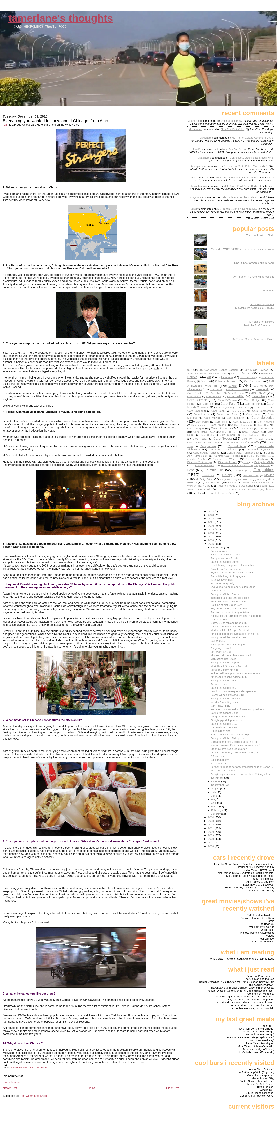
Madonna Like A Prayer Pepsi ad (230, 630)
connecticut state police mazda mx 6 (251, 157)
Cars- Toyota (222, 438)
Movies (269, 475)
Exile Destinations (204, 465)
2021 (211, 522)
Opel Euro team (220, 619)
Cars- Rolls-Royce (204, 431)
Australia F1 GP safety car (259, 325)
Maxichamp (195, 129)
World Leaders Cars (222, 493)
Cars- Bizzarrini (236, 393)
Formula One (214, 470)
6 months (268, 290)
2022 (211, 518)
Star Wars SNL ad (221, 651)
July (214, 792)
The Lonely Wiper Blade (260, 235)
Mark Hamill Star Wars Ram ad (229, 666)
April (214, 802)
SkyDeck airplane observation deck (231, 655)
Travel (44, 1067)
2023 (211, 515)
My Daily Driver (204, 479)
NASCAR (261, 479)
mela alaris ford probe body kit (242, 186)
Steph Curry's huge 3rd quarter (229, 748)
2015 (211, 543)
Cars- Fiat (208, 403)
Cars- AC (258, 386)
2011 (211, 828)
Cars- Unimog (194, 442)
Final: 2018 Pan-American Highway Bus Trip (245, 465)
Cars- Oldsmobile (243, 425)
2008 (211, 838)
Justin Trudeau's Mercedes (226, 554)
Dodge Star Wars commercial (228, 716)
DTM (246, 462)
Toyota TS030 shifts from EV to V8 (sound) (235, 745)
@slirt (195, 208)
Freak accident (219, 684)
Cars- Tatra (268, 435)
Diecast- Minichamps (199, 462)
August (215, 788)
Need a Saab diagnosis (224, 702)
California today (220, 759)
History (227, 475)
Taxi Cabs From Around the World (238, 489)
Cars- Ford (228, 403)
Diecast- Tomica (227, 462)
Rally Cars (204, 485)
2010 (211, 831)
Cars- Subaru (228, 434)
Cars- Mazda (212, 417)
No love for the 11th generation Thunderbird (236, 615)
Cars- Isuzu (261, 407)
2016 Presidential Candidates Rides (206, 373)
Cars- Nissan (218, 424)
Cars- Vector (213, 442)
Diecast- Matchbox (257, 458)
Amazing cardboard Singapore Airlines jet (235, 633)
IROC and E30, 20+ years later (229, 601)
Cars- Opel (263, 425)
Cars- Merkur (202, 421)
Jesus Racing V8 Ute (262, 304)
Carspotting (208, 446)
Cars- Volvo (231, 442)
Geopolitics (263, 469)
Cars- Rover (229, 432)
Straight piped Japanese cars (228, 720)
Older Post (172, 1088)
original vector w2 (232, 120)
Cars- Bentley (195, 393)
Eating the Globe (264, 462)
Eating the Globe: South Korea (228, 637)
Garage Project (241, 470)
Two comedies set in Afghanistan (230, 612)
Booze (204, 381)
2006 (211, 846)
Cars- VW (252, 442)
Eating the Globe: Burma (225, 561)
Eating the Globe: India (224, 680)
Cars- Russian (250, 431)
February (216, 810)
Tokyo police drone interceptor (228, 644)
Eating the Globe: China (224, 712)
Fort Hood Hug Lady (222, 583)
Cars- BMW (257, 393)
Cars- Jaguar (195, 410)
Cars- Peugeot (195, 428)
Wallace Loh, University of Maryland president (237, 709)
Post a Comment (12, 1082)
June (214, 795)
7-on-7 (234, 373)
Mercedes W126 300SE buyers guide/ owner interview (242, 249)
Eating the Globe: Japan (225, 662)
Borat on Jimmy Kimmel (224, 669)
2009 (211, 835)
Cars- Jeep (218, 410)
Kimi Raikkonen (250, 475)
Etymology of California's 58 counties (232, 572)
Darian (193, 177)
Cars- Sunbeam (250, 435)
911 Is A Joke (218, 763)
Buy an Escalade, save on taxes (229, 608)
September (218, 784)
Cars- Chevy (259, 396)
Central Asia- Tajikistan (206, 452)
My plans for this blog (261, 321)
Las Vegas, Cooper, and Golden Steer (233, 586)
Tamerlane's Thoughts (60, 18)
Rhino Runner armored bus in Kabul (253, 262)
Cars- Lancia (201, 414)
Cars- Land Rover (227, 414)
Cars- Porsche (221, 428)
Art (209, 377)
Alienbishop (195, 120)
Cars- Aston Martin (237, 389)
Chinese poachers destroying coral (231, 626)
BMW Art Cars (248, 377)
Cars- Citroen (197, 400)
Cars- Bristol (194, 396)
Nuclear (232, 482)
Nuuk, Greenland (220, 730)
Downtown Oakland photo (226, 569)
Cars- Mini (221, 421)
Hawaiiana (208, 475)
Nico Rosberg (213, 482)
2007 (211, 842)
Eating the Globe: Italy (223, 687)
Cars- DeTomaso (227, 400)
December (217, 547)
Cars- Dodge (252, 400)
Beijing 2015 (218, 640)
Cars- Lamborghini (263, 410)
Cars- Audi (262, 389)
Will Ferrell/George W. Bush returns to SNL (236, 673)
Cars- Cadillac (235, 396)
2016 (211, 540)
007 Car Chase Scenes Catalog (218, 369)
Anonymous (198, 166)
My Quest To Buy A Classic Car (236, 479)
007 (189, 369)
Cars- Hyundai (224, 407)
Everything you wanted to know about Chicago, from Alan (55, 120)
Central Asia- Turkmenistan (243, 452)
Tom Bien (198, 149)
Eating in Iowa (219, 551)
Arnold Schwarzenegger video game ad (234, 691)
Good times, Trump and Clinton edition (233, 565)
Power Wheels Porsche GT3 (227, 694)
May (214, 799)
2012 (211, 824)
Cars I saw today (220, 705)
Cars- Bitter (216, 393)
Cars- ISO (243, 407)
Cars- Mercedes (262, 417)
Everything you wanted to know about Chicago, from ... (242, 774)
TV (199, 493)
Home (91, 1088)
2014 (211, 817)
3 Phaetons (217, 756)
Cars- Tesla (199, 438)
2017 (211, 536)
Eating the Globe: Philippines (227, 738)
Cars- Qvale (247, 428)
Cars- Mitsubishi (242, 421)
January (216, 813)
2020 (211, 525)
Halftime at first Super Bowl (226, 604)
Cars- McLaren (236, 417)
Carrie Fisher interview (224, 727)
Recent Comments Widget (264, 218)
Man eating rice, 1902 (223, 658)
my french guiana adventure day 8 (252, 137)
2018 (211, 533)
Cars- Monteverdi (266, 422)
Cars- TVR (247, 439)
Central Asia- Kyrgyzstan (259, 449)
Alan (5, 124)
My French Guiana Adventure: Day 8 (253, 339)
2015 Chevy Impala (222, 579)
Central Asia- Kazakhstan (223, 449)
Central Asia (237, 446)
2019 (211, 529)
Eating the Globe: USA (224, 723)
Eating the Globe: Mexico (225, 698)
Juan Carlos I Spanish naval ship (230, 734)
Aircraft (246, 373)
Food (37, 1067)
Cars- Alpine (216, 389)
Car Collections (253, 381)
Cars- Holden (252, 403)
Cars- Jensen (238, 411)
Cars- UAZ (264, 439)
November (217, 777)
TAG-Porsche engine (223, 770)
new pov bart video (232, 129)
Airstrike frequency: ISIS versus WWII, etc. (235, 752)
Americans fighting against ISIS (229, 676)
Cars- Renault (266, 428)
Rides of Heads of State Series (235, 485)
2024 (211, 511)
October (216, 781)
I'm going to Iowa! (221, 648)
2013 (211, 820)
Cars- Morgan (198, 425)
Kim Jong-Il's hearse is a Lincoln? (254, 307)
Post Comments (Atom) (34, 1095)
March (215, 806)
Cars (31, 1067)
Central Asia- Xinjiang (227, 455)
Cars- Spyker (207, 435)
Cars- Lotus (253, 414)
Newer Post (10, 1088)
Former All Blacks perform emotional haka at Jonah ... (242, 766)
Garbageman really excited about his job (234, 741)
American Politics (18, 1067)
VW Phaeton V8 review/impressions (253, 276)
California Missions (226, 381)
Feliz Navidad (218, 590)
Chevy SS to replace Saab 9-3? (229, 622)
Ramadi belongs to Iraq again (228, 576)
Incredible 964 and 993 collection (230, 597)
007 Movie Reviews (256, 369)
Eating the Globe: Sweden (226, 594)
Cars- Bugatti (213, 396)
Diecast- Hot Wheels (225, 458)
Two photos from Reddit (224, 558)
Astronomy (227, 377)
